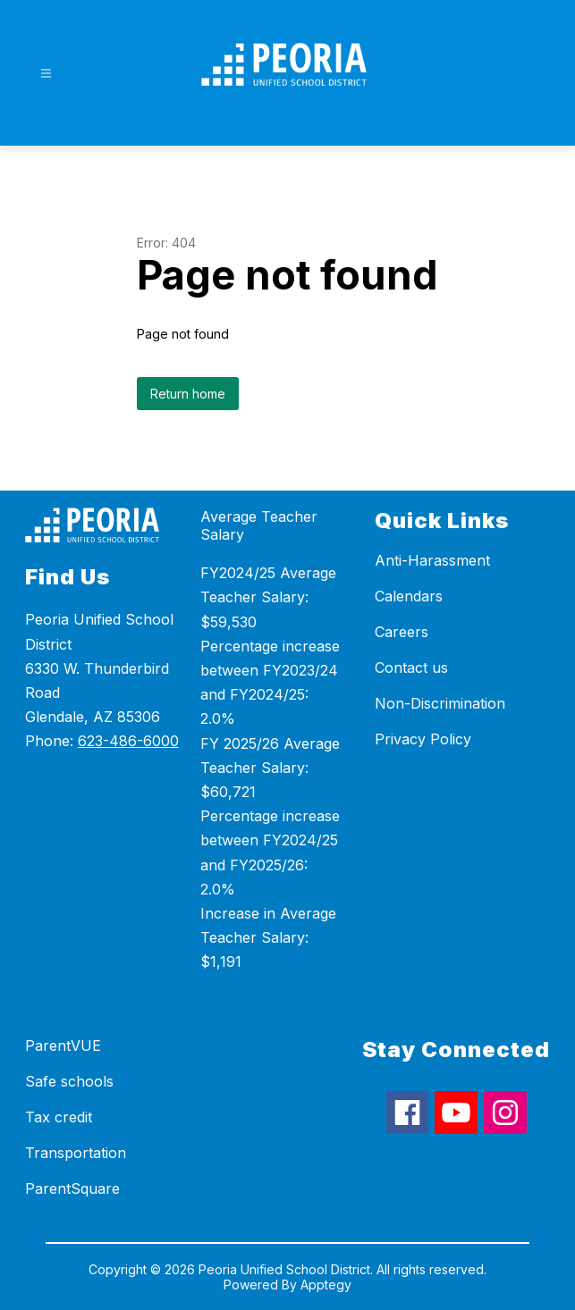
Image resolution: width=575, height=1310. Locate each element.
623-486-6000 (128, 741)
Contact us (411, 667)
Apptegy (325, 1284)
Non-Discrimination (440, 703)
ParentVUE (63, 1045)
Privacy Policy (423, 739)
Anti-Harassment (432, 560)
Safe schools (69, 1081)
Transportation (75, 1153)
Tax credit (58, 1117)
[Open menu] (46, 73)
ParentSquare (72, 1188)
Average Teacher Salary (258, 525)
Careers (401, 632)
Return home (187, 393)
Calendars (409, 596)
